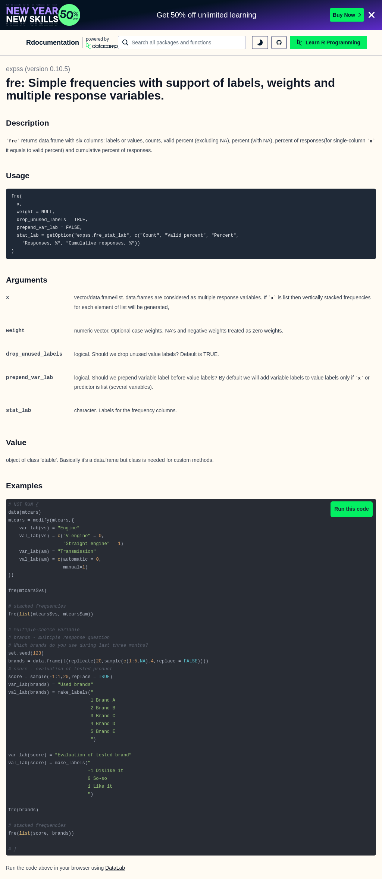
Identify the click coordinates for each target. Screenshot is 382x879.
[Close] (371, 14)
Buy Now (347, 15)
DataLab (115, 868)
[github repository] (279, 42)
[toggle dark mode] (260, 42)
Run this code (351, 509)
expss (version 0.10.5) (38, 69)
